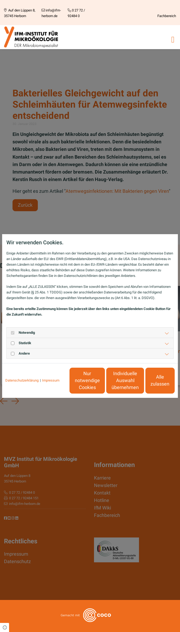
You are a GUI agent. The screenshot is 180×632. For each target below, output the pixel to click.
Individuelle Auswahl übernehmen (99, 383)
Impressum (50, 367)
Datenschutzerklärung (22, 367)
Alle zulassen (150, 383)
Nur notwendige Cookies (49, 383)
